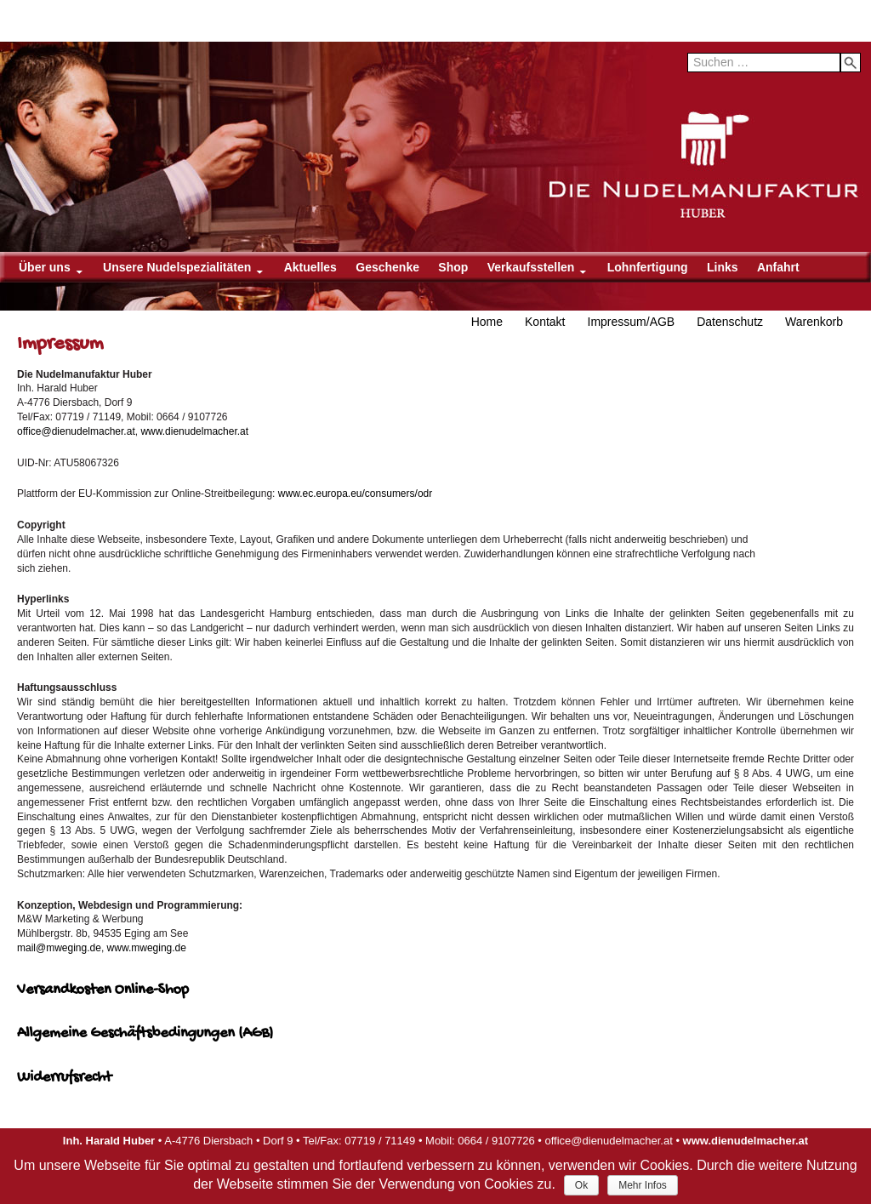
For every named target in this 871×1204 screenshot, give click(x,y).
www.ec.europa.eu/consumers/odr (355, 493)
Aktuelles (310, 267)
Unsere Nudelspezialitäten (177, 267)
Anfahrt (778, 267)
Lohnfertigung (647, 267)
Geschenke (387, 267)
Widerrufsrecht (64, 1078)
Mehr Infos (642, 1185)
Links (722, 267)
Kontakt (545, 321)
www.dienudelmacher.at (194, 431)
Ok (581, 1185)
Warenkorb (814, 321)
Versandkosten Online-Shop (103, 990)
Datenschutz (730, 321)
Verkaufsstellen (531, 267)
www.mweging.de (146, 948)
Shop (453, 267)
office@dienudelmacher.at (76, 431)
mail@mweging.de (59, 948)
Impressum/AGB (631, 321)
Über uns (45, 267)
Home (487, 321)
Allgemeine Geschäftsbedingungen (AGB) (145, 1033)
